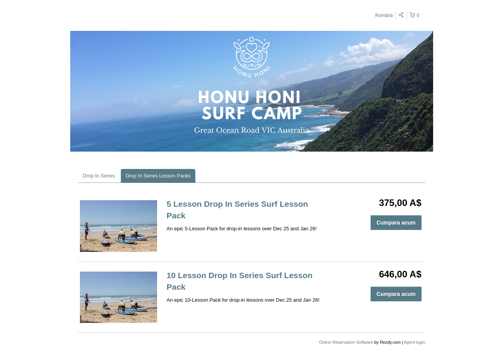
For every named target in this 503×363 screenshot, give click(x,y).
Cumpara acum (395, 222)
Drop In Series (99, 176)
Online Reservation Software (346, 342)
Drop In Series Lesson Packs (158, 176)
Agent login (414, 342)
